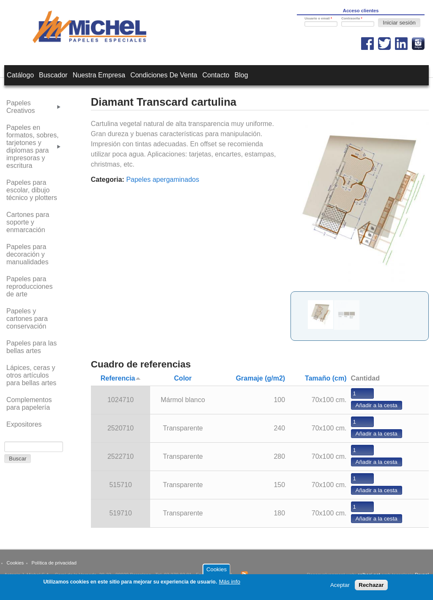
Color (183, 378)
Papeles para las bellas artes (31, 347)
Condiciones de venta (163, 75)
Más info (229, 583)
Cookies (15, 562)
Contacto (215, 75)
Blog (241, 75)
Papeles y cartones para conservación (27, 318)
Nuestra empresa (99, 75)
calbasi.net (368, 574)
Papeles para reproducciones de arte (29, 286)
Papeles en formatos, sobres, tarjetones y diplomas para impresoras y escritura (32, 146)
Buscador (53, 75)
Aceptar (340, 587)
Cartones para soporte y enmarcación (27, 222)
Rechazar (371, 587)
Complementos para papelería (29, 403)
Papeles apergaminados (162, 179)
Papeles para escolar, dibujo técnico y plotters (31, 190)
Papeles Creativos (20, 106)
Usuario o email (318, 18)
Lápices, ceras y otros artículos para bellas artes (31, 375)
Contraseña (351, 18)
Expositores (24, 424)
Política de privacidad (54, 562)
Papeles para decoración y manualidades (27, 254)
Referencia (121, 378)
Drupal (422, 574)
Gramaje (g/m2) (260, 378)
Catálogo (20, 75)
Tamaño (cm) (325, 378)
